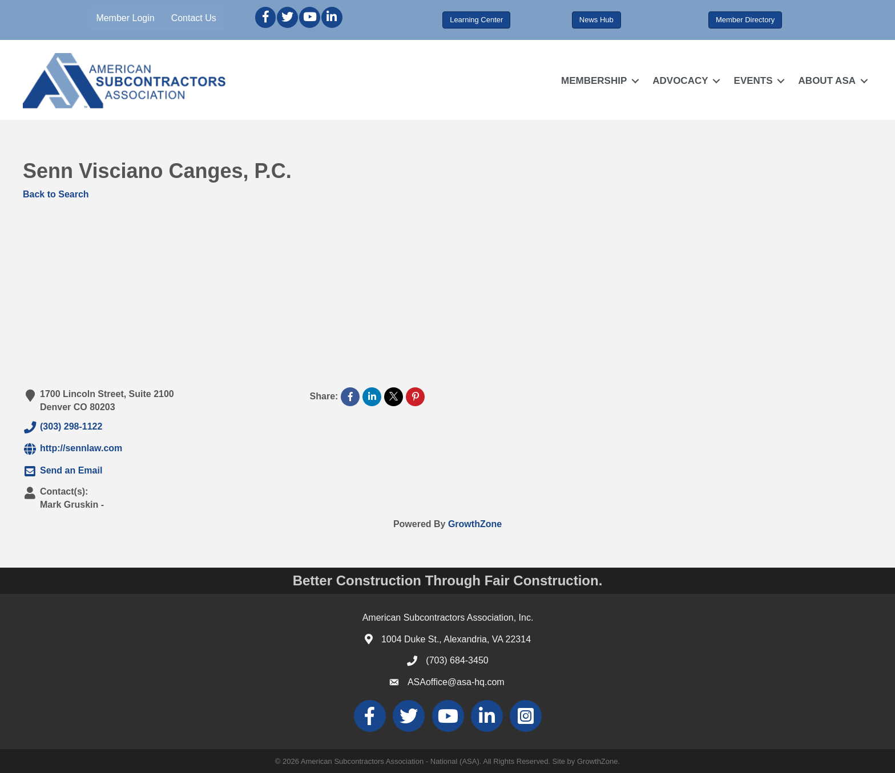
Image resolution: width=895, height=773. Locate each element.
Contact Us (193, 18)
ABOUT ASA (827, 80)
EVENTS (753, 80)
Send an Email (62, 471)
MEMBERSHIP (594, 80)
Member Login (125, 18)
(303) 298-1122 (62, 427)
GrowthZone (475, 524)
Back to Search (56, 194)
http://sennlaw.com (72, 449)
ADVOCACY (680, 80)
